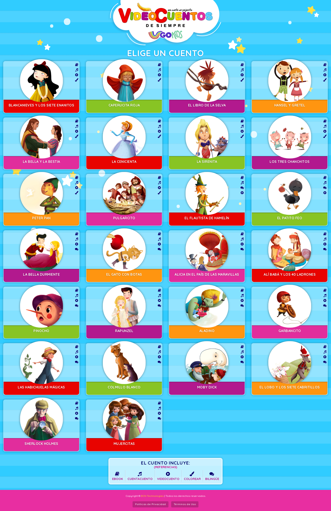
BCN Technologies (152, 495)
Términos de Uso (185, 504)
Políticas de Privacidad (150, 504)
